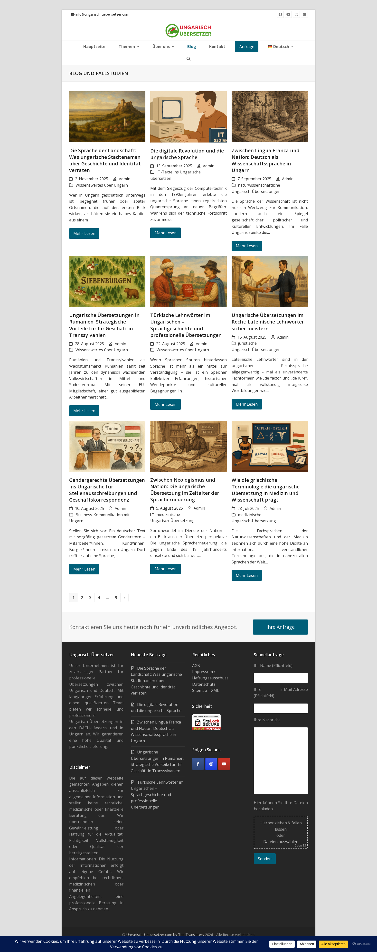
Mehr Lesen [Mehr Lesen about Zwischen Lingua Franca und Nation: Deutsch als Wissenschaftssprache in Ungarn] (247, 245)
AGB (196, 665)
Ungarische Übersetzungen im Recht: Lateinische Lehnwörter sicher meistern (268, 322)
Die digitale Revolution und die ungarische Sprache (187, 154)
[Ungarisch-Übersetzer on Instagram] (211, 764)
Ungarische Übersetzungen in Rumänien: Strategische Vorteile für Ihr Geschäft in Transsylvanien (104, 325)
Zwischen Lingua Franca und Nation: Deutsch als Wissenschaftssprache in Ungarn (266, 160)
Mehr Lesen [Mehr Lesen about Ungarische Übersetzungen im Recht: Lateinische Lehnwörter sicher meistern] (247, 404)
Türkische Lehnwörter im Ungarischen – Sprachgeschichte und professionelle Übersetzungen (186, 325)
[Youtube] (224, 764)
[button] (188, 59)
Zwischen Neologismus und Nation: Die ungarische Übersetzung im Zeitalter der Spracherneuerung (184, 489)
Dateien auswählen (280, 841)
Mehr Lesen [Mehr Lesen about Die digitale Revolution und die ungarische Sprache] (166, 233)
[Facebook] (198, 764)
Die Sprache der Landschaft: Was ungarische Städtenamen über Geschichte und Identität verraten (105, 160)
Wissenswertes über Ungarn (101, 185)
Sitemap (199, 690)
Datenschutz (203, 684)
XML (215, 690)
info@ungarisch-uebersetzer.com (102, 14)
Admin (124, 178)
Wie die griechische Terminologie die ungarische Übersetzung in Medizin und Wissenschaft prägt (266, 490)
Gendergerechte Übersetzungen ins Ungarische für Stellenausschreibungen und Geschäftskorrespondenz (107, 490)
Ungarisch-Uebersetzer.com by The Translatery (165, 934)
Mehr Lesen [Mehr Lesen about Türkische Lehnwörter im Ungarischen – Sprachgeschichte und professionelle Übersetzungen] (166, 404)
